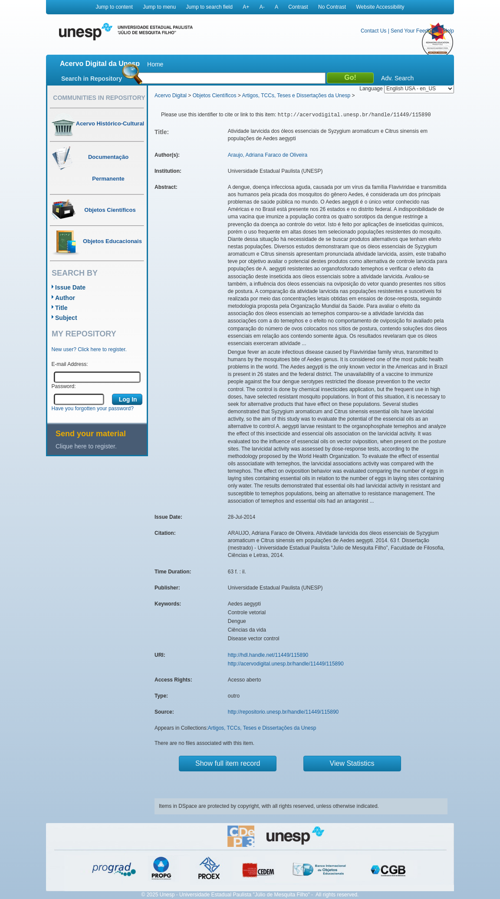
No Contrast (332, 7)
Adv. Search (397, 78)
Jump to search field (209, 7)
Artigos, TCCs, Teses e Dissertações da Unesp (296, 95)
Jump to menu (159, 7)
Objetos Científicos (215, 95)
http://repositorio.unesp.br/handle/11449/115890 (283, 712)
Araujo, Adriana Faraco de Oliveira (267, 155)
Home (155, 64)
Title (61, 307)
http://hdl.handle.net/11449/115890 (268, 655)
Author (65, 297)
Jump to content (113, 7)
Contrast (298, 7)
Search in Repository (91, 78)
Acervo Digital (171, 95)
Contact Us (373, 31)
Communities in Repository (99, 97)
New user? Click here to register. (89, 349)
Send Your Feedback (415, 31)
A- (262, 7)
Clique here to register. (86, 446)
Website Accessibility (380, 7)
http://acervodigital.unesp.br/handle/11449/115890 (286, 664)
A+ (246, 7)
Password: (64, 386)
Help (448, 31)
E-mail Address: (70, 364)
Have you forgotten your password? (93, 408)
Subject (66, 317)
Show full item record (227, 763)
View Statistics (352, 763)
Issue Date (70, 287)
